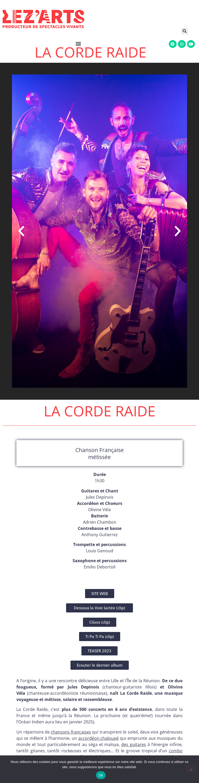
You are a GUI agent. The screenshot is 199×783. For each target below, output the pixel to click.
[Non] (190, 769)
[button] (186, 31)
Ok (101, 775)
